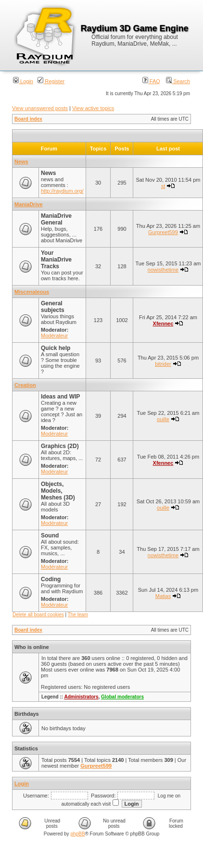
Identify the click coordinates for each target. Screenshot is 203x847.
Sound (50, 535)
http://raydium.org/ (62, 191)
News (21, 161)
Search (178, 81)
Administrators (81, 696)
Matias (163, 596)
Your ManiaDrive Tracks (56, 259)
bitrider (163, 364)
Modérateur (54, 335)
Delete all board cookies (38, 614)
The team (78, 614)
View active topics (93, 108)
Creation (25, 385)
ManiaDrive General (56, 219)
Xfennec (163, 323)
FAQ (151, 81)
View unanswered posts (40, 108)
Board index (28, 119)
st (163, 186)
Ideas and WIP (60, 396)
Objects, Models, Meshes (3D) (58, 491)
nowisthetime (163, 270)
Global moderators (122, 696)
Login (23, 81)
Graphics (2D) (60, 446)
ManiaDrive (28, 204)
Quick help (55, 348)
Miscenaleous (31, 292)
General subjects (52, 306)
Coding (51, 579)
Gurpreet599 (163, 232)
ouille (163, 419)
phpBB (77, 833)
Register (51, 81)
